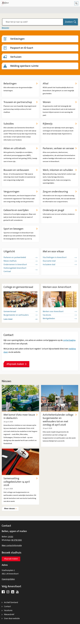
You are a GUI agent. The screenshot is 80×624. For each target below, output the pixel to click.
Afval (60, 83)
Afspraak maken (16, 364)
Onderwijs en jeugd (60, 210)
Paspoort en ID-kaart (21, 48)
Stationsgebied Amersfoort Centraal (20, 270)
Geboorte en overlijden (20, 210)
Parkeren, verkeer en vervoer (60, 148)
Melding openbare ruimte (24, 66)
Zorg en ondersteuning (60, 191)
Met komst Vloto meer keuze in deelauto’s (20, 416)
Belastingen (20, 83)
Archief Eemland (11, 602)
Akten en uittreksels (20, 148)
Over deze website (12, 618)
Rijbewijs (60, 123)
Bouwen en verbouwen (20, 170)
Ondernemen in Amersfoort (20, 264)
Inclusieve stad (60, 264)
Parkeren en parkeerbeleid (20, 257)
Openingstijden (8, 579)
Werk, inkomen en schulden (60, 170)
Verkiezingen (17, 38)
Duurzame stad (60, 261)
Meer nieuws (9, 508)
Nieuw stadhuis (20, 261)
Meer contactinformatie (12, 545)
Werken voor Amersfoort (60, 311)
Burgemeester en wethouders (20, 315)
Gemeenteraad (20, 311)
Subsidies (20, 123)
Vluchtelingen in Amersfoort (60, 257)
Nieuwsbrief (9, 614)
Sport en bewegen (20, 228)
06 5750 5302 (16, 540)
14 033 (10, 536)
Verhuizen (16, 57)
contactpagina (69, 340)
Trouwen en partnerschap (20, 102)
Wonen (60, 102)
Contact (7, 606)
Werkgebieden (60, 318)
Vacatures (60, 315)
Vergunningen (20, 191)
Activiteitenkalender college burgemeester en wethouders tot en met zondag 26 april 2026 (60, 419)
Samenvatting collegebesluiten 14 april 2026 (20, 482)
